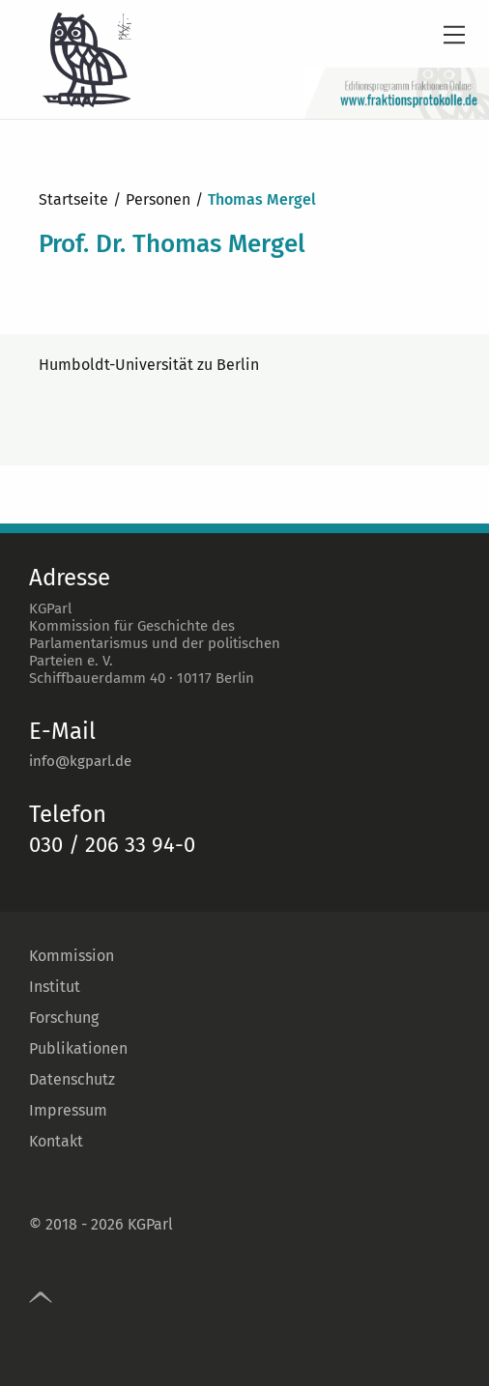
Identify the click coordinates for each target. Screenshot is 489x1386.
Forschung (64, 1017)
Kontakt (56, 1141)
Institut (54, 986)
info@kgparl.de (80, 761)
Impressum (68, 1110)
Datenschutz (72, 1079)
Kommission (71, 956)
